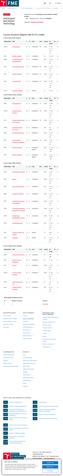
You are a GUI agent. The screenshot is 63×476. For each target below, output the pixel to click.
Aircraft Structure (16, 81)
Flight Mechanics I (17, 103)
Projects (45, 333)
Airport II (14, 265)
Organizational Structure (29, 363)
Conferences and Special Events (49, 340)
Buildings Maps (27, 380)
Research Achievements (49, 322)
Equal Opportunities (28, 377)
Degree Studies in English (10, 318)
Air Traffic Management (18, 133)
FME (3, 8)
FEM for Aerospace (17, 154)
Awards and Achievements (30, 360)
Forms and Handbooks (29, 324)
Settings (50, 471)
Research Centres (47, 327)
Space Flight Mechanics (18, 186)
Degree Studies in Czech (9, 321)
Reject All (50, 466)
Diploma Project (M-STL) (18, 254)
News (24, 355)
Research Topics (47, 325)
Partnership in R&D (8, 357)
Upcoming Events (27, 357)
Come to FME (6, 315)
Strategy (25, 372)
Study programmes (27, 8)
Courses (25, 315)
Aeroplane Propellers (17, 90)
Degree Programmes (28, 318)
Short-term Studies (8, 324)
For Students (12, 8)
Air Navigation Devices (18, 66)
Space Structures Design (18, 172)
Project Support (47, 330)
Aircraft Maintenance (17, 223)
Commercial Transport (18, 193)
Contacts (25, 386)
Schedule (25, 321)
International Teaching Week (10, 366)
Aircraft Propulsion (17, 74)
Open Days (6, 327)
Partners (5, 360)
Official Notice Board (28, 369)
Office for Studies (27, 338)
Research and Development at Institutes (51, 318)
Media (24, 383)
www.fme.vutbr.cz (49, 458)
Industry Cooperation (8, 355)
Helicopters (15, 237)
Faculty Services (7, 363)
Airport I (14, 179)
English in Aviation (17, 56)
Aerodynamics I (16, 46)
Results (45, 336)
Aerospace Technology (37, 22)
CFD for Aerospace (17, 147)
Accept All (50, 462)
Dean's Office (26, 366)
